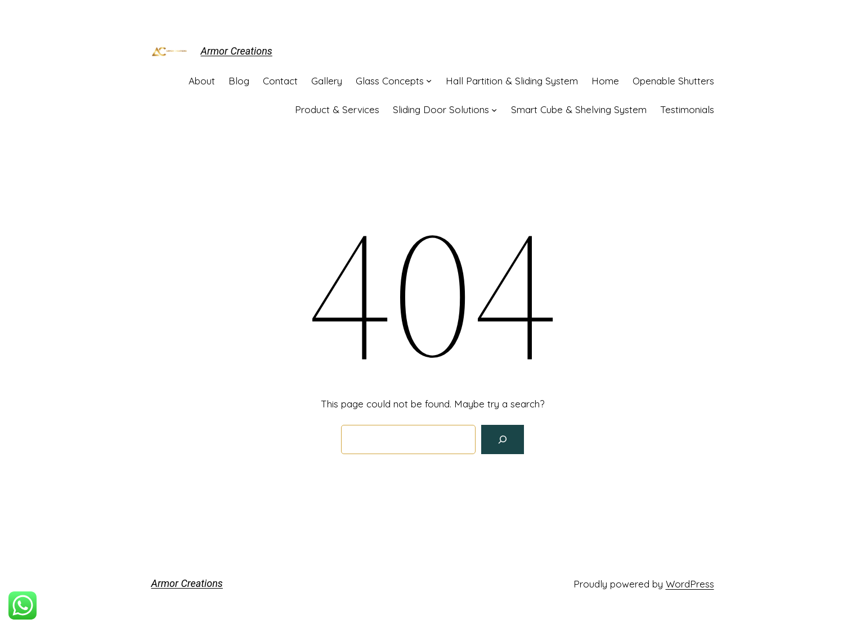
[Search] (502, 439)
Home (605, 81)
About (202, 81)
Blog (238, 81)
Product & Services (337, 109)
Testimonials (687, 109)
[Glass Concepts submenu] (429, 80)
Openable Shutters (673, 81)
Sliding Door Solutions (441, 109)
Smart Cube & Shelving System (579, 109)
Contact (280, 81)
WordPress (690, 584)
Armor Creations (236, 51)
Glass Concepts (390, 81)
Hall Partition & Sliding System (512, 81)
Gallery (326, 81)
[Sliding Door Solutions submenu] (494, 109)
